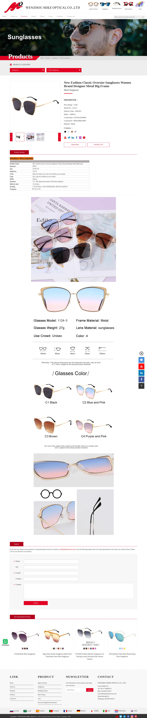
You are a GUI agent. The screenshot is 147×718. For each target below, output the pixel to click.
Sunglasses (55, 57)
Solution (63, 15)
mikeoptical (105, 695)
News (53, 15)
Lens (39, 697)
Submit (90, 689)
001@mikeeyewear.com (68, 548)
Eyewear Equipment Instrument (47, 701)
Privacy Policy (57, 715)
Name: (16, 560)
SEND (36, 602)
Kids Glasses (42, 693)
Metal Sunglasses (65, 57)
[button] (11, 136)
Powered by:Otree (46, 715)
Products (25, 15)
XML (70, 715)
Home (4, 15)
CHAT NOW (75, 143)
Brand (35, 15)
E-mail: (17, 572)
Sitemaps (65, 715)
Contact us (74, 15)
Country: (17, 578)
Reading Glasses (43, 689)
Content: (17, 583)
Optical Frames (42, 681)
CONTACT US (98, 143)
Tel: (15, 566)
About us (14, 15)
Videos (44, 15)
